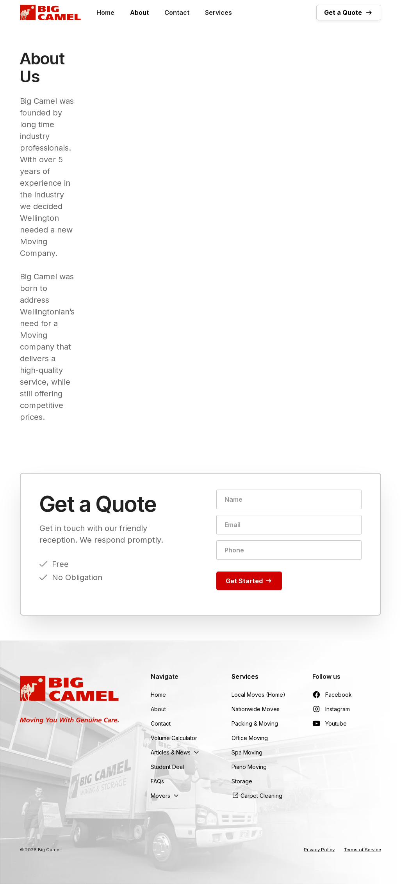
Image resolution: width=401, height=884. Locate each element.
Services (218, 12)
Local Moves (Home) (258, 694)
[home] (50, 12)
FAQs (157, 781)
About (139, 12)
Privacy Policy (319, 849)
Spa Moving (247, 752)
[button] (176, 752)
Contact (176, 12)
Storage (242, 781)
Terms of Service (362, 849)
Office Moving (250, 738)
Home (105, 12)
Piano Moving (249, 766)
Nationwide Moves (256, 709)
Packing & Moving (255, 723)
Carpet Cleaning (261, 795)
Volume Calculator (174, 738)
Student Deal (167, 766)
